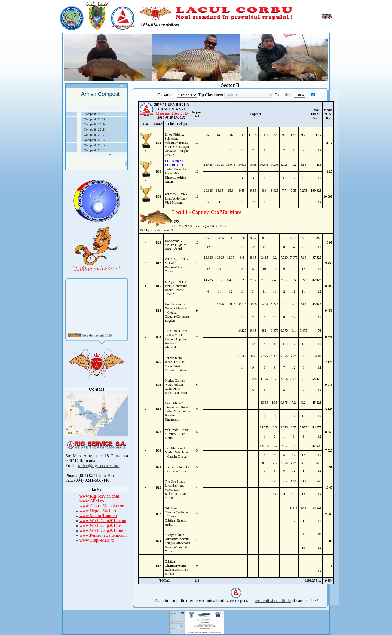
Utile (52, 140)
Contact (54, 150)
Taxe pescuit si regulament (66, 124)
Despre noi (56, 114)
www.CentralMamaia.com (102, 506)
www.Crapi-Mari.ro (96, 540)
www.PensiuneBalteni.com (103, 535)
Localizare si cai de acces (66, 119)
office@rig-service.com (99, 465)
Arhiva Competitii (60, 134)
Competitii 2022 (59, 129)
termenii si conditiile (273, 600)
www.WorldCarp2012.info (102, 530)
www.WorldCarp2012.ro (100, 525)
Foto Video (56, 145)
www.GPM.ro (91, 501)
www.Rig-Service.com (99, 496)
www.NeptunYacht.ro (98, 510)
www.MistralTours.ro (98, 515)
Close (120, 86)
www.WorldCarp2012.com (102, 520)
